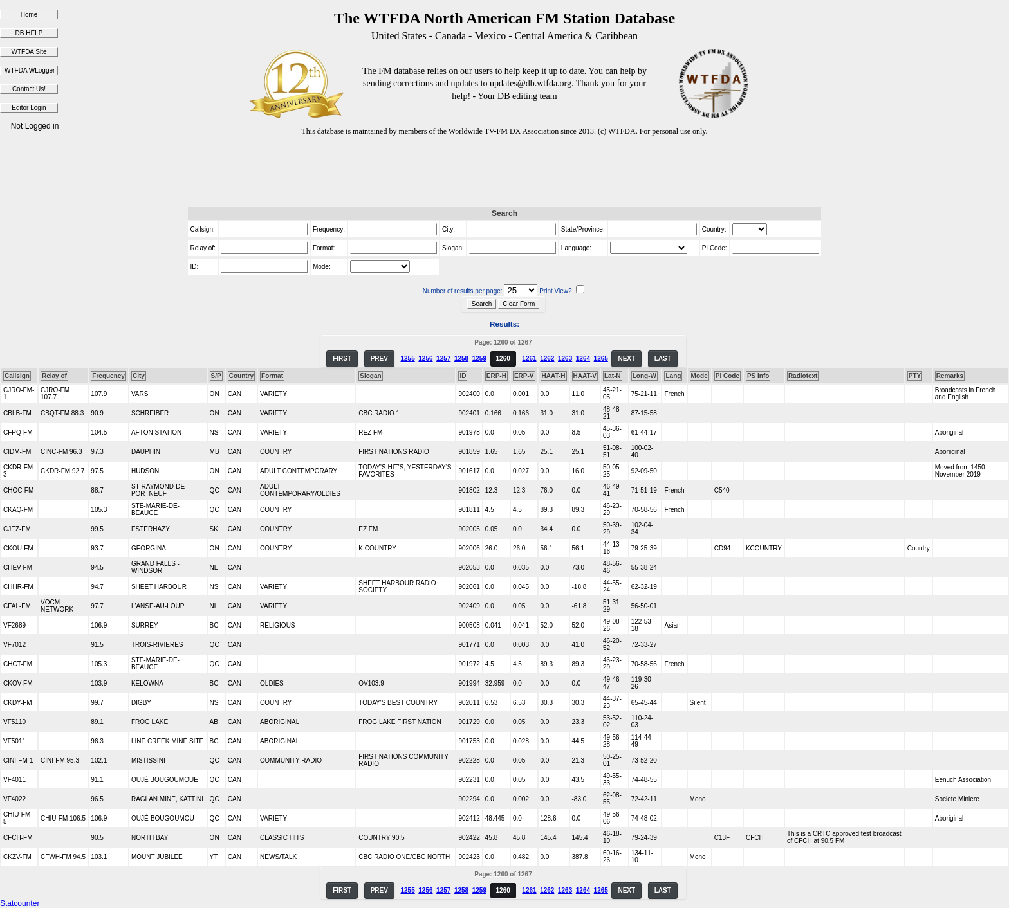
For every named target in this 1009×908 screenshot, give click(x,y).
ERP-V (524, 375)
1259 (479, 358)
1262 (547, 358)
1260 (503, 358)
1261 (529, 358)
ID (462, 375)
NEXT (626, 358)
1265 (601, 358)
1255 (407, 358)
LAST (662, 358)
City (139, 375)
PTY (915, 375)
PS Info (758, 375)
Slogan (370, 375)
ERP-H (496, 375)
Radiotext (803, 375)
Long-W (644, 375)
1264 (583, 358)
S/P (216, 375)
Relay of (54, 375)
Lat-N (612, 375)
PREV (379, 358)
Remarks (949, 375)
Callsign (17, 375)
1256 (425, 358)
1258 (461, 358)
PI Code (727, 375)
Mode (699, 375)
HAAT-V (585, 375)
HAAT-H (554, 375)
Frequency (108, 375)
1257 (443, 358)
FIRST (342, 358)
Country (241, 375)
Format (272, 375)
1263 (565, 358)
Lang (673, 375)
